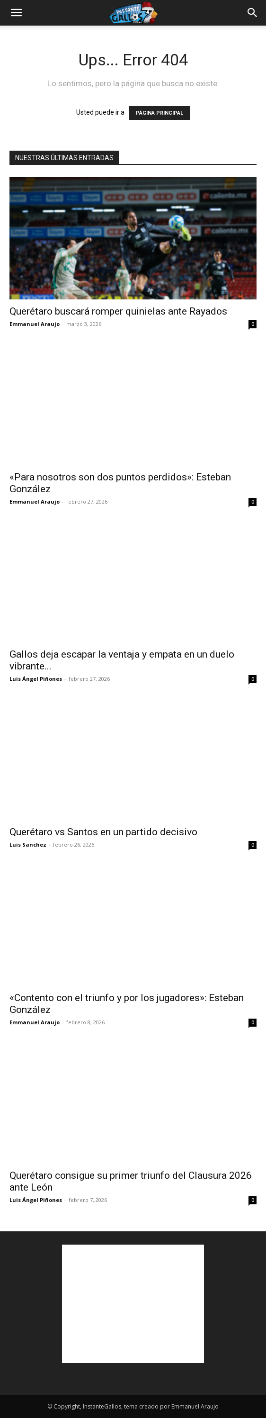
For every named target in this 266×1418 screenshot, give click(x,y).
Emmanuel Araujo (34, 323)
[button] (16, 13)
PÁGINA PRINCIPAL (159, 113)
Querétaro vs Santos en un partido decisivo (103, 832)
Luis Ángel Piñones (35, 678)
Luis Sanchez (27, 844)
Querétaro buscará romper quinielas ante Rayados (118, 311)
